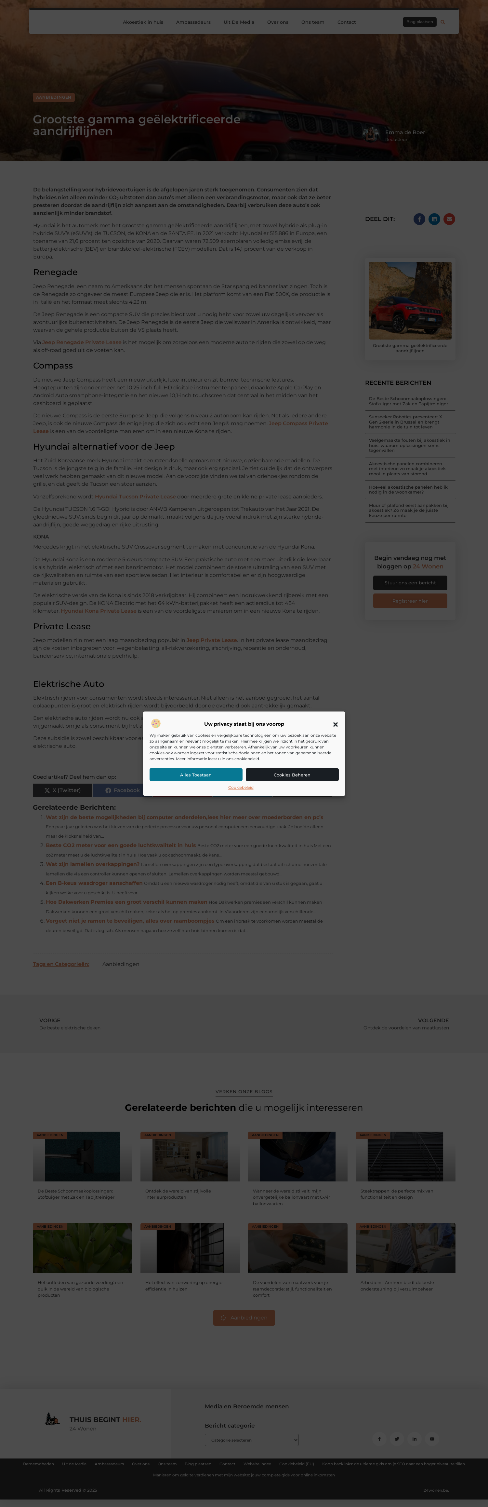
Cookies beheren (292, 775)
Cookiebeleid (241, 787)
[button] (335, 724)
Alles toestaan (196, 775)
